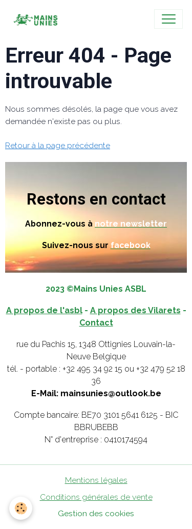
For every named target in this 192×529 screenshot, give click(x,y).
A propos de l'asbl (44, 310)
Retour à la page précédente (57, 145)
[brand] (37, 19)
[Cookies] (20, 508)
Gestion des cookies (96, 513)
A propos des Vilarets (135, 310)
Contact (96, 323)
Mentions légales (96, 480)
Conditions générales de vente (96, 497)
